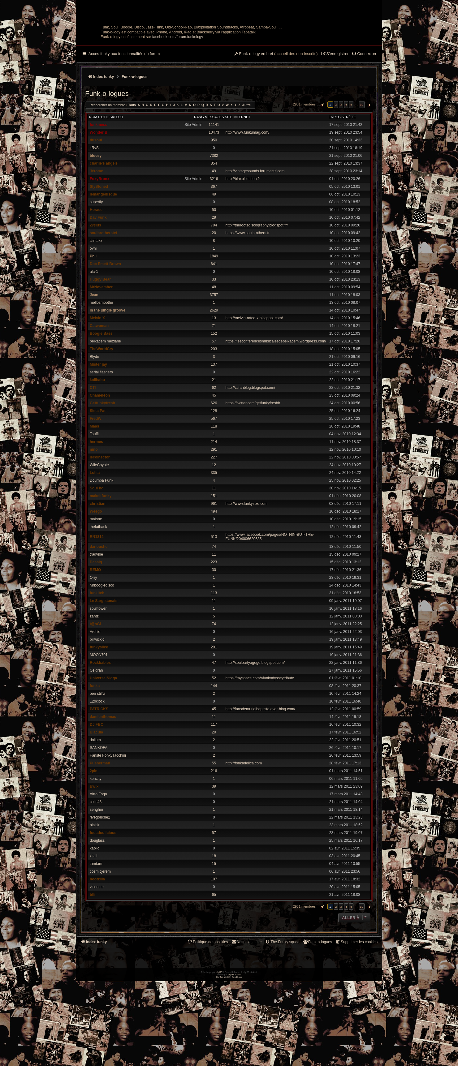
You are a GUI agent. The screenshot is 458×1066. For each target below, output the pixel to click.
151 (214, 538)
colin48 (96, 844)
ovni (93, 291)
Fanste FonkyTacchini (108, 798)
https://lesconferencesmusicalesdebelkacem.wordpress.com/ (276, 384)
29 (214, 260)
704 (214, 268)
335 (214, 515)
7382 (214, 198)
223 (214, 605)
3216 (214, 221)
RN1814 (96, 579)
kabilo (95, 891)
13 (214, 361)
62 (214, 430)
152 (214, 376)
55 (214, 806)
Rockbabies (100, 705)
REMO (95, 612)
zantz (94, 659)
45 (214, 438)
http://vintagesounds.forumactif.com (255, 214)
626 (214, 446)
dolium (95, 782)
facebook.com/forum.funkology (177, 79)
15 (214, 906)
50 (214, 252)
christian (97, 546)
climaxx (96, 283)
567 (214, 461)
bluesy (96, 198)
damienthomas (103, 759)
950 (214, 183)
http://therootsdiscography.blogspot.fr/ (257, 268)
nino (94, 492)
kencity (96, 821)
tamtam (96, 906)
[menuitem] (364, 96)
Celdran (96, 713)
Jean (94, 337)
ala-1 (94, 314)
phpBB (219, 1057)
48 (214, 330)
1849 (214, 299)
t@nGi (95, 666)
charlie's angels (104, 206)
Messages (214, 159)
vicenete (97, 929)
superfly (96, 245)
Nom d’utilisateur (106, 159)
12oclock (97, 744)
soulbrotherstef (103, 275)
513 (214, 579)
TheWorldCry (101, 391)
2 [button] (336, 147)
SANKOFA (98, 790)
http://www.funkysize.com (247, 546)
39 (214, 829)
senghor (96, 852)
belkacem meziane (105, 384)
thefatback (98, 569)
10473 (214, 175)
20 (214, 275)
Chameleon (100, 438)
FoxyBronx (99, 221)
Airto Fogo (98, 837)
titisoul (96, 183)
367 (214, 229)
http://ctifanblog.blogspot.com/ (250, 430)
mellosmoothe (101, 345)
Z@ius (95, 268)
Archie (95, 674)
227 (214, 500)
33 (214, 322)
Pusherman (100, 806)
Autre (246, 147)
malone (96, 562)
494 (214, 554)
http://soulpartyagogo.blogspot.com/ (255, 705)
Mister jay (98, 407)
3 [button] (341, 147)
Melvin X (97, 361)
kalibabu (97, 422)
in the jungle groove (107, 353)
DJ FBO (96, 767)
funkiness (98, 167)
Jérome (96, 214)
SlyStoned (99, 229)
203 (214, 391)
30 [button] (361, 147)
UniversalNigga (103, 721)
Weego (96, 554)
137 (214, 407)
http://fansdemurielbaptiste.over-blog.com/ (260, 752)
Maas (94, 469)
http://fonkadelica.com (244, 806)
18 (214, 898)
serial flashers (101, 415)
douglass (97, 883)
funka (95, 728)
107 (214, 922)
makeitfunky (101, 538)
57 (214, 384)
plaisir (95, 868)
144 (214, 728)
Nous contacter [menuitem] (246, 984)
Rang (199, 159)
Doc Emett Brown (105, 306)
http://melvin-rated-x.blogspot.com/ (254, 361)
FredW (96, 461)
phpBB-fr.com (234, 1059)
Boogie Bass (101, 376)
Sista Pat (98, 453)
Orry (93, 620)
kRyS (94, 190)
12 (214, 507)
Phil (93, 299)
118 (214, 469)
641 (214, 306)
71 (214, 368)
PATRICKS (99, 752)
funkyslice (99, 690)
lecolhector (100, 500)
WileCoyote (99, 507)
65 (214, 937)
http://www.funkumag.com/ (248, 175)
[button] (321, 147)
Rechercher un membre (107, 147)
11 (214, 531)
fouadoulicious (103, 875)
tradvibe (96, 597)
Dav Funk (98, 260)
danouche (98, 589)
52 (214, 721)
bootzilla (97, 922)
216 (214, 813)
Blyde (94, 399)
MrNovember (101, 330)
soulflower (98, 651)
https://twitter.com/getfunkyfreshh (253, 446)
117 (214, 767)
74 (214, 589)
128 (214, 453)
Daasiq (96, 605)
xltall (93, 898)
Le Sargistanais (103, 643)
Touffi (94, 477)
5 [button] (351, 147)
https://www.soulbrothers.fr (248, 275)
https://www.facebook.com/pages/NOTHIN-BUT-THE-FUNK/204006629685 (270, 579)
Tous (132, 147)
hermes (96, 484)
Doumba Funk (101, 523)
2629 (214, 353)
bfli (92, 937)
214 (214, 484)
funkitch (97, 636)
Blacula (96, 775)
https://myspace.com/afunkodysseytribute (260, 721)
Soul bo (96, 531)
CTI (93, 430)
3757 (214, 337)
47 (214, 705)
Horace (96, 252)
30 (214, 612)
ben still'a (97, 736)
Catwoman (99, 368)
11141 (214, 167)
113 (214, 636)
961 (214, 546)
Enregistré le (342, 159)
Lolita (95, 515)
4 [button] (346, 147)
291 (214, 492)
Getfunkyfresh (102, 446)
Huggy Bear (100, 322)
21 (214, 422)
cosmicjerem (100, 914)
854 (214, 206)
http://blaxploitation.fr (243, 221)
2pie (93, 813)
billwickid (97, 682)
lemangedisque (103, 237)
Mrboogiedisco (102, 628)
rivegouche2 (100, 860)
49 (214, 214)
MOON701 (99, 697)
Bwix (94, 829)
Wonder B (98, 175)
